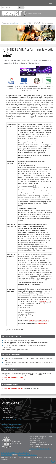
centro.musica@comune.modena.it (13, 419)
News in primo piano (21, 23)
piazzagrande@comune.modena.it (40, 449)
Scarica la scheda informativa (12, 388)
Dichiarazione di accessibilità (12, 424)
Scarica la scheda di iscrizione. (12, 377)
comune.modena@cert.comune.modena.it (15, 452)
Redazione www (6, 454)
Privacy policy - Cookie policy (11, 427)
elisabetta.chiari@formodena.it (39, 320)
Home (11, 23)
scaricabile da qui (45, 301)
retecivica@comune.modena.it (27, 454)
